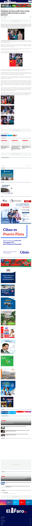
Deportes (16, 523)
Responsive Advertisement (16, 130)
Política (16, 524)
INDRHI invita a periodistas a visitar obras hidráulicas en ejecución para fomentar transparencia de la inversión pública (16, 434)
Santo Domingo (16, 520)
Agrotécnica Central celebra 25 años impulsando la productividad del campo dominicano (18, 482)
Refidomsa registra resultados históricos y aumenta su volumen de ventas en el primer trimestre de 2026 (5, 147)
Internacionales (16, 521)
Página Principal (3, 9)
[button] (1, 1)
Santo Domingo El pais (9, 9)
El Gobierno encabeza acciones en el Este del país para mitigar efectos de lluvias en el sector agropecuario (17, 486)
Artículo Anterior (3, 165)
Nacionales (16, 518)
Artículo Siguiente (28, 165)
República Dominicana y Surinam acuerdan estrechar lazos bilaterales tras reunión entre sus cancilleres (26, 147)
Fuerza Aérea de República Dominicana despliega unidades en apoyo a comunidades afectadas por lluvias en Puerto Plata (17, 430)
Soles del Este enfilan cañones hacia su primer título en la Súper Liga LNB (15, 426)
